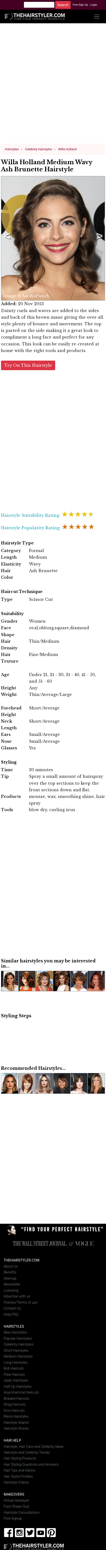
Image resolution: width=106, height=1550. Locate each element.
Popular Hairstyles (18, 1338)
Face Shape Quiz (16, 1506)
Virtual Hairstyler (16, 1500)
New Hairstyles (15, 1332)
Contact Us (12, 1308)
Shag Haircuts (15, 1404)
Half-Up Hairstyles (18, 1386)
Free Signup (13, 1518)
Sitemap (10, 1278)
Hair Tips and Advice (19, 1470)
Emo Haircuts (14, 1410)
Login (93, 4)
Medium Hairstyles (18, 1356)
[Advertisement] (53, 85)
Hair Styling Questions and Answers (31, 1464)
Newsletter (12, 1284)
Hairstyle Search (16, 1422)
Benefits (10, 1272)
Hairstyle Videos (16, 1482)
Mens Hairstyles (16, 1416)
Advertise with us (17, 1296)
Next (98, 238)
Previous (6, 238)
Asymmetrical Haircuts (21, 1392)
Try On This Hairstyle (28, 365)
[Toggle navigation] (96, 16)
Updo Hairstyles (16, 1380)
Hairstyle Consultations (22, 1512)
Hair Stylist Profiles (18, 1476)
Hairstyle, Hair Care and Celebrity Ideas (34, 1446)
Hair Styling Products (20, 1458)
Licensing (11, 1290)
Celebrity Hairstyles (18, 1344)
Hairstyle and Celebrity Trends (27, 1452)
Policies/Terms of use (20, 1302)
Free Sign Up (80, 4)
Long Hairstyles (16, 1362)
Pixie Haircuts (14, 1374)
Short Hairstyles (16, 1350)
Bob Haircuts (14, 1368)
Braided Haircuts (16, 1398)
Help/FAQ (11, 1314)
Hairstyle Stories (16, 1428)
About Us (11, 1266)
